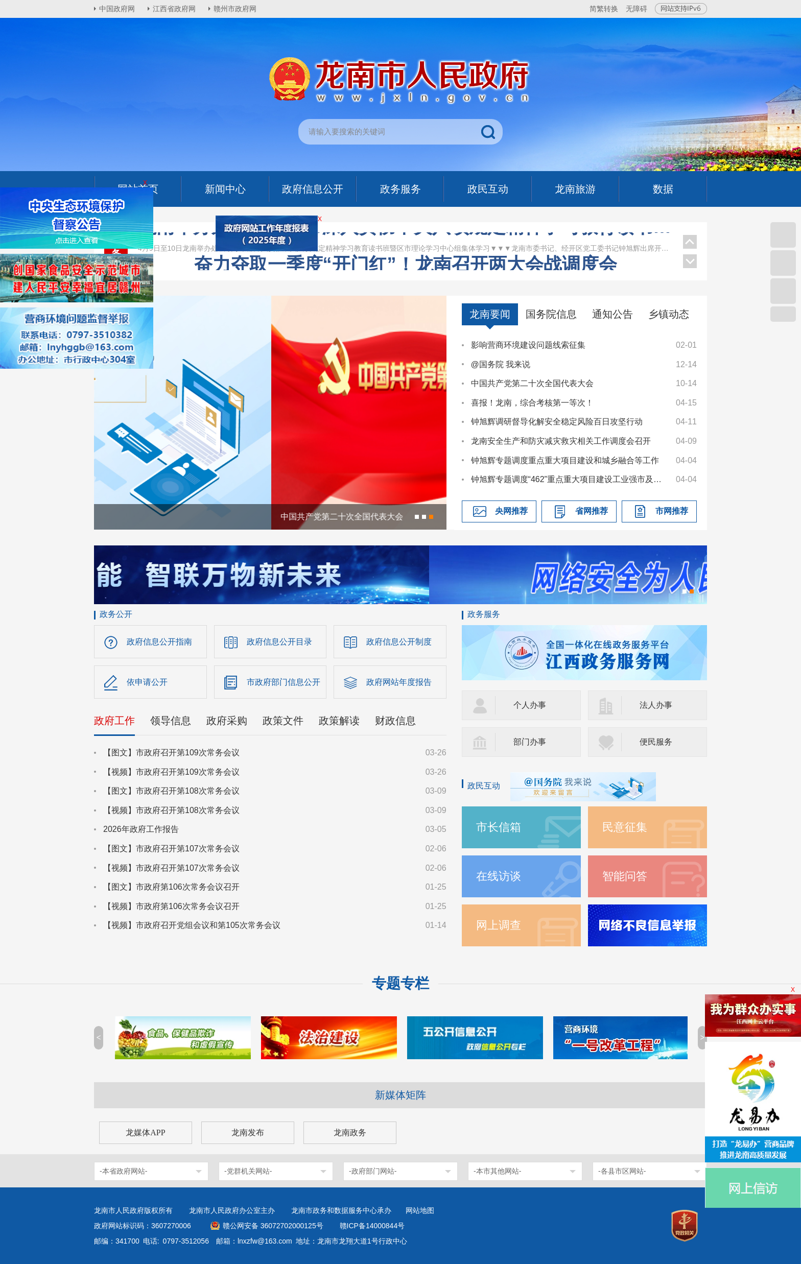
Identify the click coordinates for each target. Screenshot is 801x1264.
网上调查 (498, 925)
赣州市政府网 (235, 9)
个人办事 (529, 705)
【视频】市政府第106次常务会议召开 (171, 906)
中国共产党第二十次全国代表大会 (532, 383)
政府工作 (114, 720)
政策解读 (339, 720)
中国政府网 (117, 9)
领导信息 (170, 720)
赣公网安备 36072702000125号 (273, 1226)
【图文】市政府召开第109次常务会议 (171, 752)
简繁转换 (604, 9)
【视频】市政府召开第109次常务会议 (171, 772)
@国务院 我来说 (501, 364)
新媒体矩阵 (400, 1095)
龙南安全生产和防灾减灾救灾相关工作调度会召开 (561, 441)
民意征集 (624, 827)
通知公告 (612, 314)
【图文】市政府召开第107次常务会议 (171, 848)
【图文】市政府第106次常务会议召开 (171, 887)
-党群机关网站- (248, 1171)
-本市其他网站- (497, 1171)
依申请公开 (147, 682)
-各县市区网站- (622, 1171)
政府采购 (226, 720)
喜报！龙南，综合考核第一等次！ (532, 402)
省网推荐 (591, 511)
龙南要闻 (489, 314)
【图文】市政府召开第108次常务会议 (171, 790)
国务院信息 (551, 314)
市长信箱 (498, 827)
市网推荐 (671, 511)
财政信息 (395, 720)
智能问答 (624, 876)
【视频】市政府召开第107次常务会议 (171, 868)
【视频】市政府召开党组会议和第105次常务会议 (191, 925)
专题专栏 (400, 983)
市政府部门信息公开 (283, 682)
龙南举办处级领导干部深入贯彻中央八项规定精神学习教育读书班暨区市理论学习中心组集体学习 (405, 244)
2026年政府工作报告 (141, 829)
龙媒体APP (145, 1132)
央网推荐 (511, 511)
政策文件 (283, 720)
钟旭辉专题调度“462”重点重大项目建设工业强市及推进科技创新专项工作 (568, 479)
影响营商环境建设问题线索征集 (528, 345)
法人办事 (656, 705)
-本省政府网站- (123, 1171)
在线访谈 (498, 876)
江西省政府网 (174, 9)
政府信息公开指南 (159, 641)
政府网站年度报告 (399, 682)
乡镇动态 (668, 314)
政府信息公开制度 (399, 641)
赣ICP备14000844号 (372, 1226)
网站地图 (420, 1210)
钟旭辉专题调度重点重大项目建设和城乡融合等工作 (565, 460)
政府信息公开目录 (279, 641)
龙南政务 (350, 1132)
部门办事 (529, 741)
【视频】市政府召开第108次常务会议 (171, 810)
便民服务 (656, 741)
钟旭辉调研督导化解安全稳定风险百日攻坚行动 (557, 421)
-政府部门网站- (372, 1171)
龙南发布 (247, 1132)
